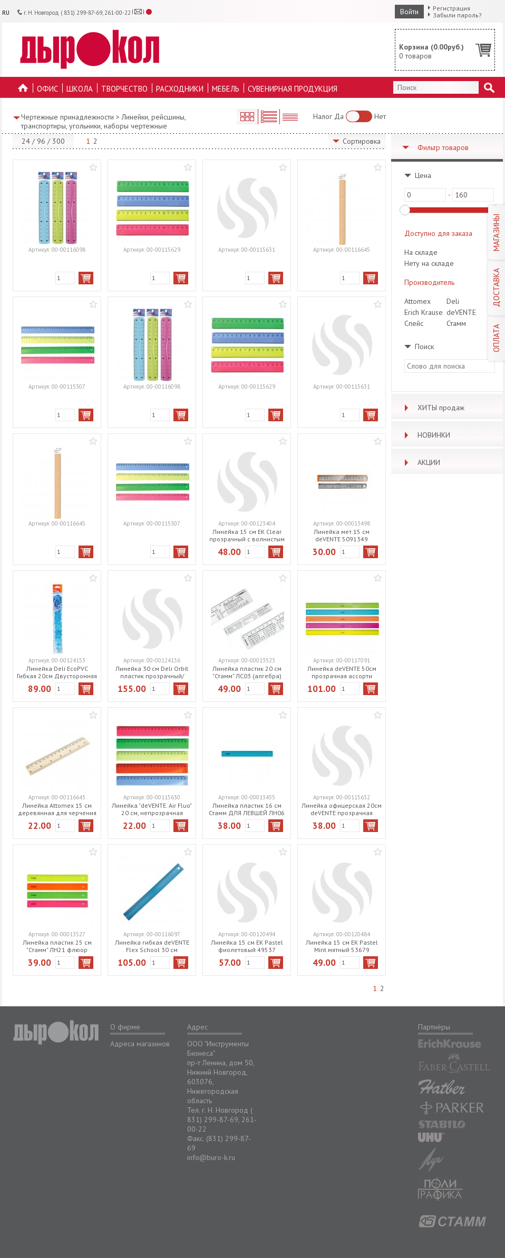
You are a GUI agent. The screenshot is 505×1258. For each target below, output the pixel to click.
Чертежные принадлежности (67, 117)
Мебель (225, 89)
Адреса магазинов (140, 1043)
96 (41, 141)
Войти (409, 11)
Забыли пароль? (457, 15)
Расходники (179, 89)
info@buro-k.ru (211, 1157)
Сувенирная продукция (292, 89)
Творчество (124, 89)
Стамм (456, 323)
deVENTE (461, 312)
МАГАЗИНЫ (496, 232)
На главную (23, 91)
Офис (47, 89)
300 (58, 141)
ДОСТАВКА (496, 287)
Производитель (429, 282)
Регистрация (451, 8)
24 (26, 141)
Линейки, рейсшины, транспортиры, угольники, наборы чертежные (103, 121)
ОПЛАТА (496, 338)
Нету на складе (429, 263)
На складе (421, 252)
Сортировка (362, 141)
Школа (79, 89)
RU (5, 12)
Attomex (417, 301)
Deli (452, 301)
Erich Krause (423, 312)
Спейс (413, 323)
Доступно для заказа (438, 233)
